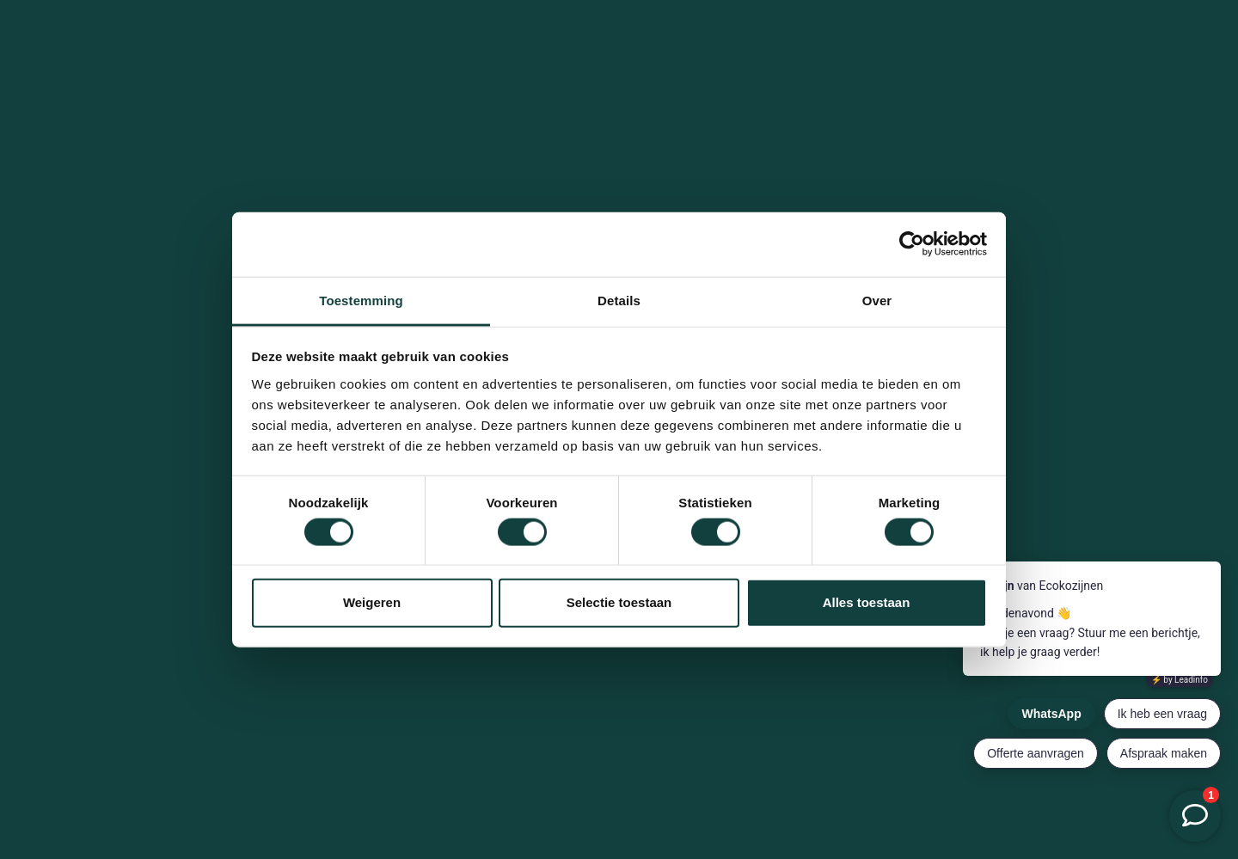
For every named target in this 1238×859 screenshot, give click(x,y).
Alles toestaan (866, 602)
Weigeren (372, 602)
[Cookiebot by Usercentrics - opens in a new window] (912, 244)
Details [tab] (619, 299)
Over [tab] (877, 299)
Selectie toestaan (619, 602)
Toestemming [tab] (361, 299)
